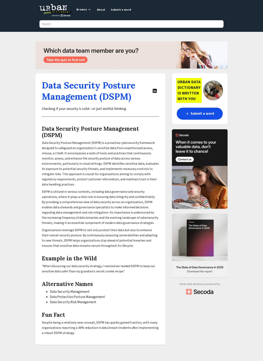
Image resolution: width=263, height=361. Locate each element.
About (101, 10)
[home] (55, 10)
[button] (83, 10)
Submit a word (121, 10)
